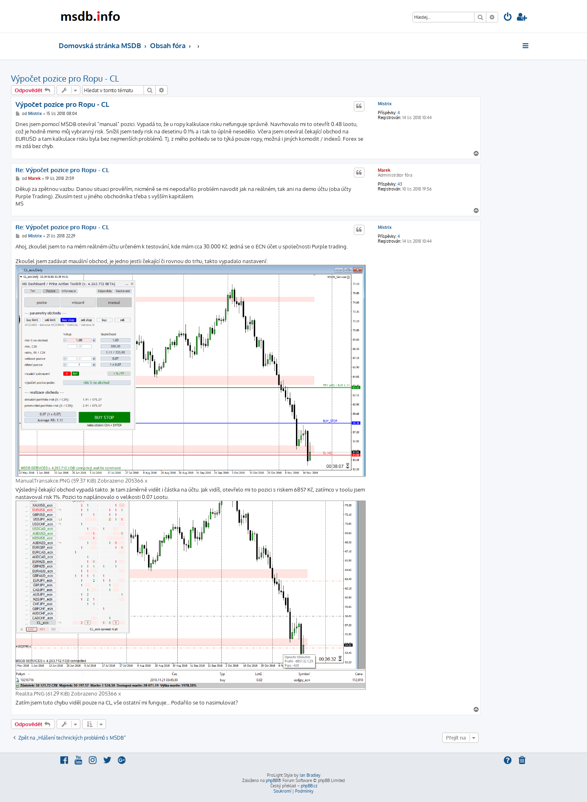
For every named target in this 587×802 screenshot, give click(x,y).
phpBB (272, 780)
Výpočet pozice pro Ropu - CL (65, 78)
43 (399, 184)
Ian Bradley (310, 775)
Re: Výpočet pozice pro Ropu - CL (62, 170)
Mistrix (385, 103)
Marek (384, 170)
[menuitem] (508, 17)
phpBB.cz (309, 785)
